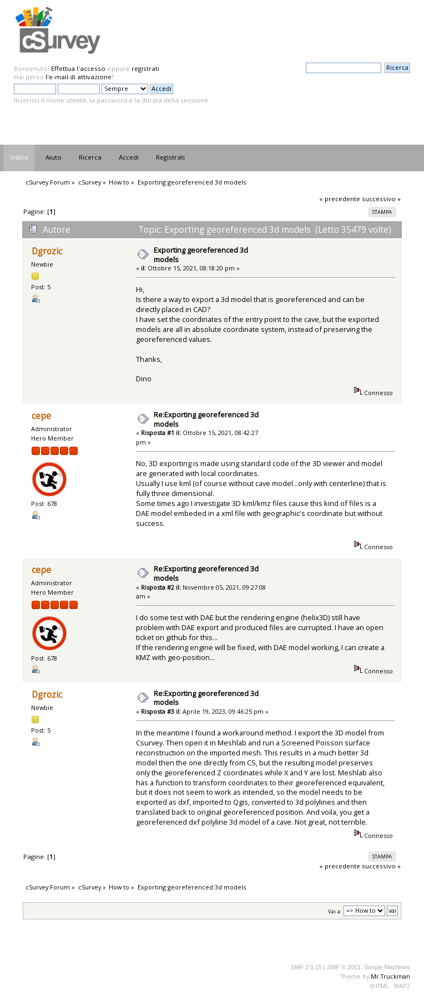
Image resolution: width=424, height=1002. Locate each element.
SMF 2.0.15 (306, 967)
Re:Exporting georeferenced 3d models (206, 419)
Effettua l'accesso (78, 68)
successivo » (381, 199)
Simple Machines (387, 967)
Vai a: (335, 910)
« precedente (339, 199)
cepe (41, 416)
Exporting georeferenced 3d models (201, 254)
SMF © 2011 (344, 967)
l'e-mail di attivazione (79, 77)
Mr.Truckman (390, 976)
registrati (145, 68)
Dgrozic (47, 251)
